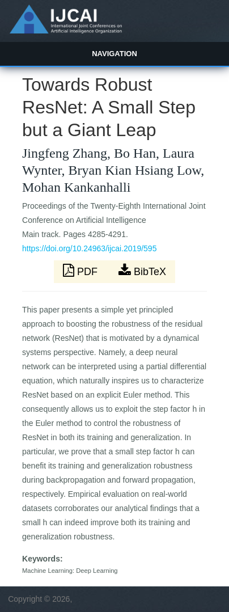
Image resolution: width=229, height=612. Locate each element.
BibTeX (142, 270)
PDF (81, 270)
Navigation (114, 53)
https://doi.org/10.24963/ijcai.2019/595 (89, 248)
